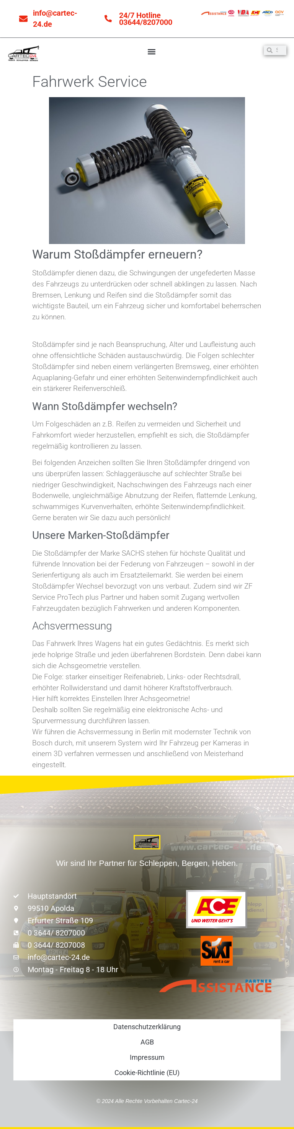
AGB (147, 1042)
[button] (151, 52)
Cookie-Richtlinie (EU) (147, 1073)
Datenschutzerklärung (147, 1027)
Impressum (147, 1057)
